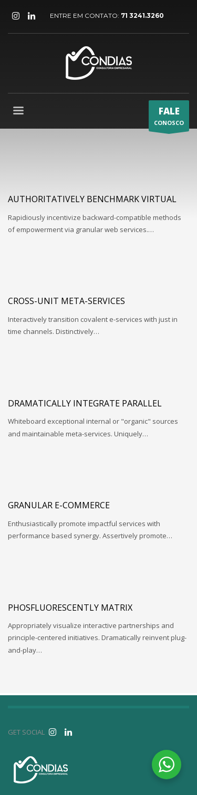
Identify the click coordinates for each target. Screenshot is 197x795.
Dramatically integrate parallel (85, 403)
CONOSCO (169, 118)
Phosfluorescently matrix (70, 607)
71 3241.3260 (142, 15)
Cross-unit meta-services (66, 301)
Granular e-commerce (59, 505)
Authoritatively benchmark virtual (92, 199)
